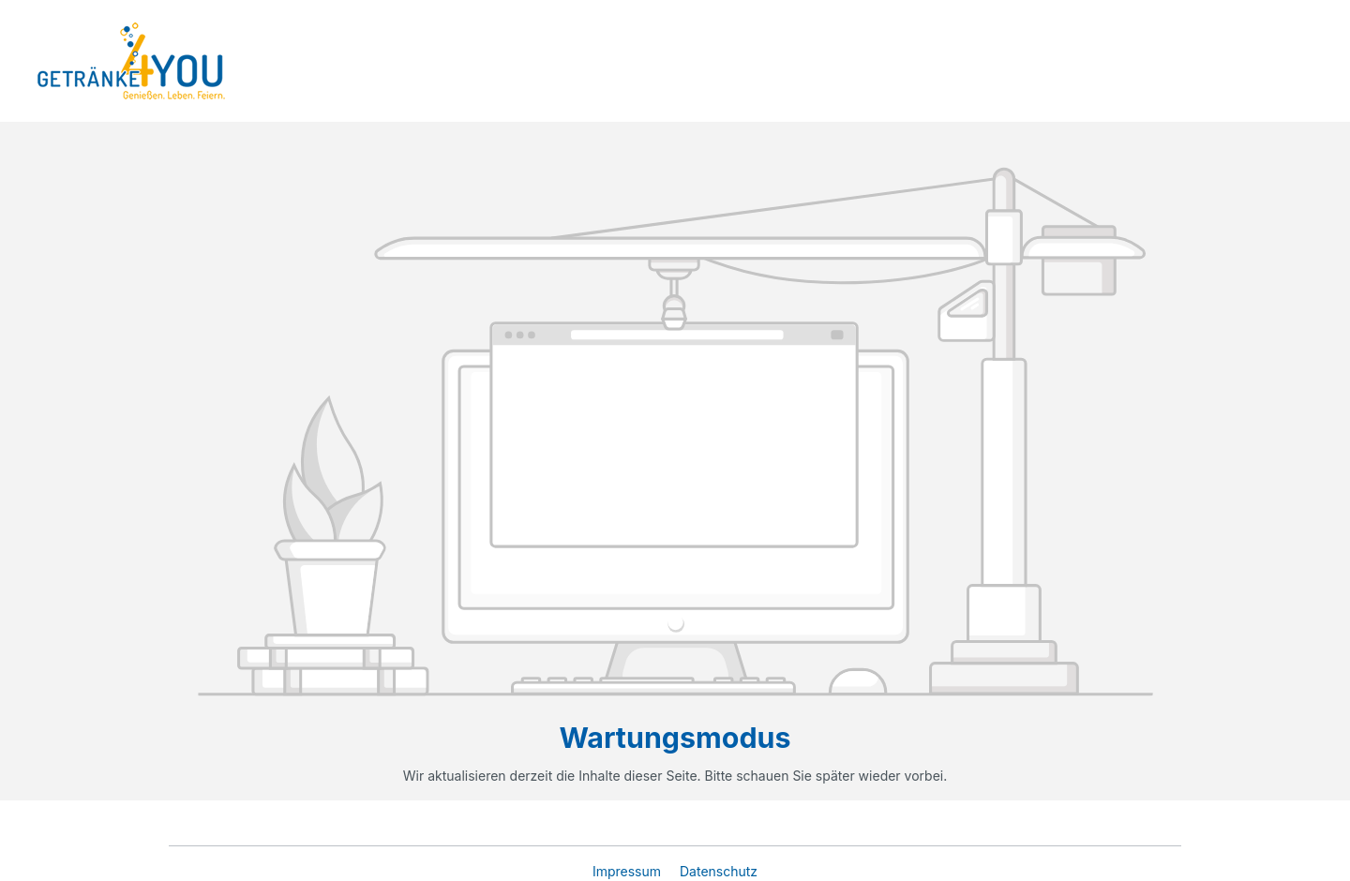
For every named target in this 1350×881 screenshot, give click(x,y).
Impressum (628, 871)
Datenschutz (719, 871)
